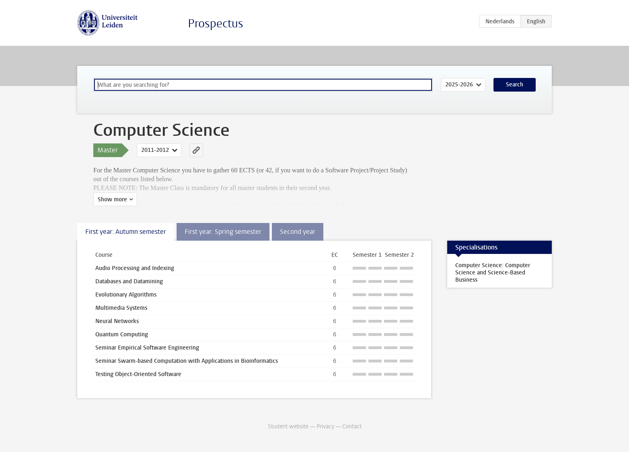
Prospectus (215, 23)
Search (514, 84)
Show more (112, 199)
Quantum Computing (121, 334)
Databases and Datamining (129, 281)
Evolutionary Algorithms (125, 295)
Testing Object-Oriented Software (138, 374)
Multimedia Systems (121, 308)
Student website (288, 426)
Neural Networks (117, 321)
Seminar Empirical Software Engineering (147, 348)
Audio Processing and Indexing (134, 268)
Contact (352, 426)
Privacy (325, 426)
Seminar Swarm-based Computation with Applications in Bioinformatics (186, 361)
